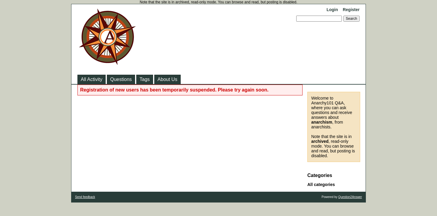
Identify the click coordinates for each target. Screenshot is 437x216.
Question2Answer (350, 197)
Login (332, 9)
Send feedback (85, 197)
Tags (145, 79)
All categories (321, 184)
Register (351, 9)
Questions (121, 79)
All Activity (91, 79)
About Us (167, 79)
